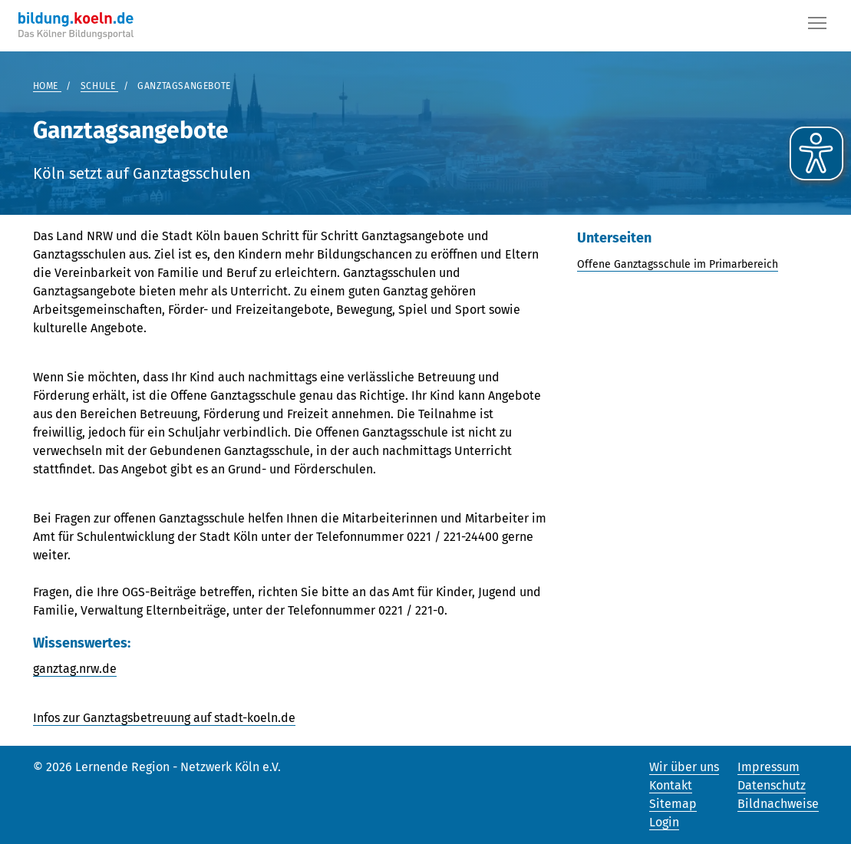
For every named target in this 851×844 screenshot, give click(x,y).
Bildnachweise (778, 803)
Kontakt (670, 785)
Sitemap (673, 803)
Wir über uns (684, 767)
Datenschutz (771, 785)
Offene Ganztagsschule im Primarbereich (677, 264)
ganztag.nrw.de (75, 668)
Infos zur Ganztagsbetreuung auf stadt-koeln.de (164, 717)
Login (664, 822)
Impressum (768, 767)
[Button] (817, 26)
